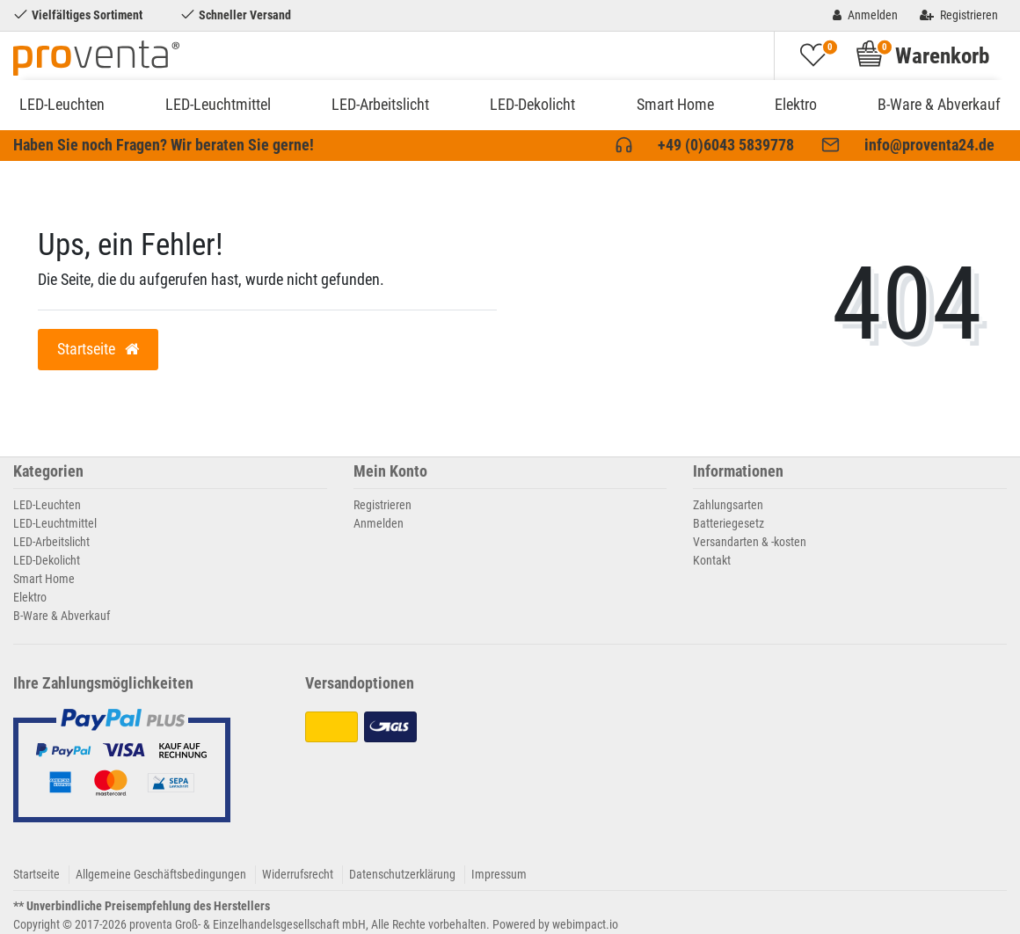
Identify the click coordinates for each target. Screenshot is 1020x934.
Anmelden (378, 523)
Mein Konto (390, 471)
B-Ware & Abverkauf (939, 104)
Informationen (738, 471)
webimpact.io (585, 924)
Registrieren (382, 505)
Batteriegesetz (728, 523)
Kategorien (48, 471)
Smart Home (675, 104)
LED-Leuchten (62, 104)
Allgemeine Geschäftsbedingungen (161, 874)
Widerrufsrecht (297, 874)
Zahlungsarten (728, 505)
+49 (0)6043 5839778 (726, 145)
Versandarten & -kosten (749, 542)
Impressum (499, 874)
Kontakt (712, 560)
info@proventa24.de (929, 145)
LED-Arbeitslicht (380, 104)
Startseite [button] (98, 349)
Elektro (796, 104)
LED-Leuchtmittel (218, 104)
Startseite (36, 874)
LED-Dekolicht (532, 104)
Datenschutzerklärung (402, 874)
